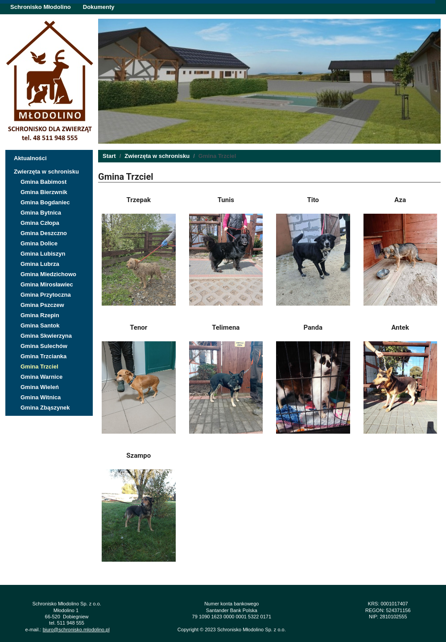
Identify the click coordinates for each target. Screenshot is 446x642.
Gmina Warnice (41, 376)
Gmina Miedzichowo (48, 274)
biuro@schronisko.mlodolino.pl (76, 629)
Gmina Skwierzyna (46, 335)
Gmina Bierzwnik (44, 192)
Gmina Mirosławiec (47, 284)
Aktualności (30, 158)
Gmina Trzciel (39, 366)
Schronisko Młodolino (40, 7)
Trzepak (139, 200)
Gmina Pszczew (42, 305)
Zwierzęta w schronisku (46, 171)
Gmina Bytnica (41, 212)
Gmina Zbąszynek (45, 407)
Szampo (138, 455)
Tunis (226, 200)
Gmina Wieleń (40, 387)
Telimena (226, 327)
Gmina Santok (40, 325)
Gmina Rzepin (40, 315)
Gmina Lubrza (40, 264)
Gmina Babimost (43, 181)
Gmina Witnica (41, 397)
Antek (400, 327)
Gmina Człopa (40, 223)
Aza (400, 200)
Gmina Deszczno (44, 233)
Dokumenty (99, 7)
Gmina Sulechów (44, 346)
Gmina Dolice (39, 243)
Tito (313, 200)
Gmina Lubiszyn (43, 253)
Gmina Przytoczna (46, 294)
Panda (313, 327)
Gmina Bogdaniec (45, 202)
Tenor (138, 327)
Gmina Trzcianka (43, 356)
